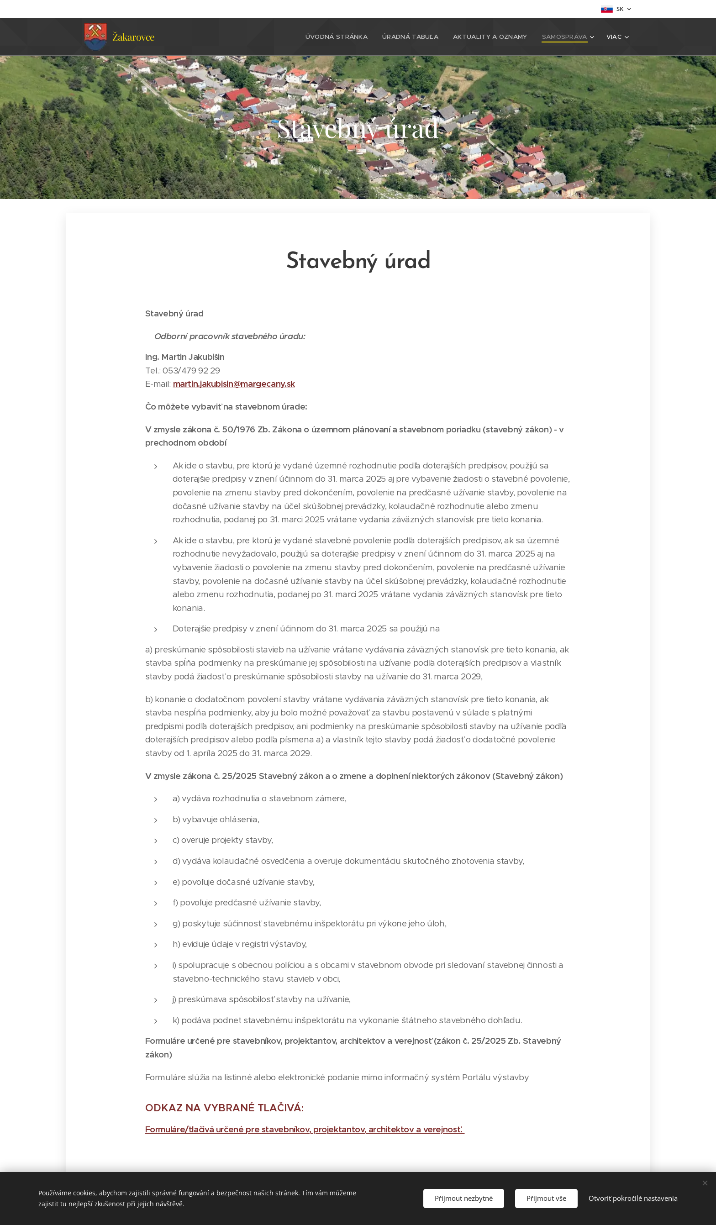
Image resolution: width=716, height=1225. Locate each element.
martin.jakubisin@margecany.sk (234, 384)
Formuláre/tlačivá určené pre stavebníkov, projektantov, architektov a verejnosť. (305, 1129)
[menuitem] (222, 37)
